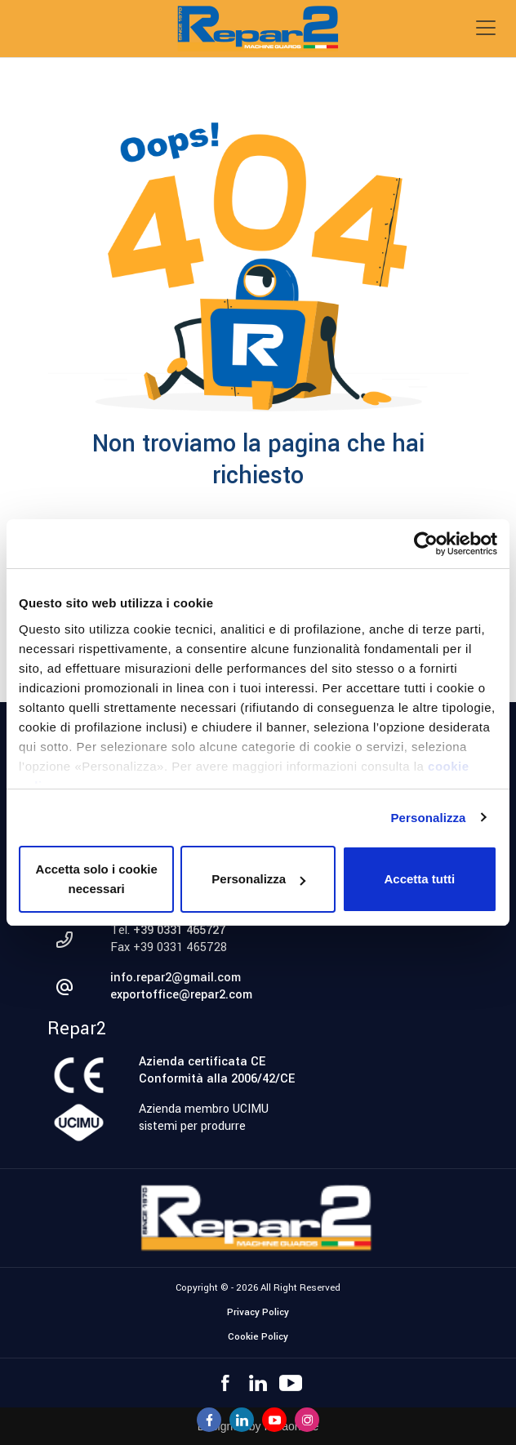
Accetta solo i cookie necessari (97, 879)
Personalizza (427, 818)
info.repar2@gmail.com (175, 977)
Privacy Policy (258, 1312)
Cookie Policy (258, 1337)
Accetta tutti (419, 879)
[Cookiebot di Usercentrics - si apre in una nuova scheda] (425, 543)
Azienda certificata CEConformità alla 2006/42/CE (217, 1070)
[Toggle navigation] (486, 27)
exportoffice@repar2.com (181, 994)
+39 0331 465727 (179, 930)
